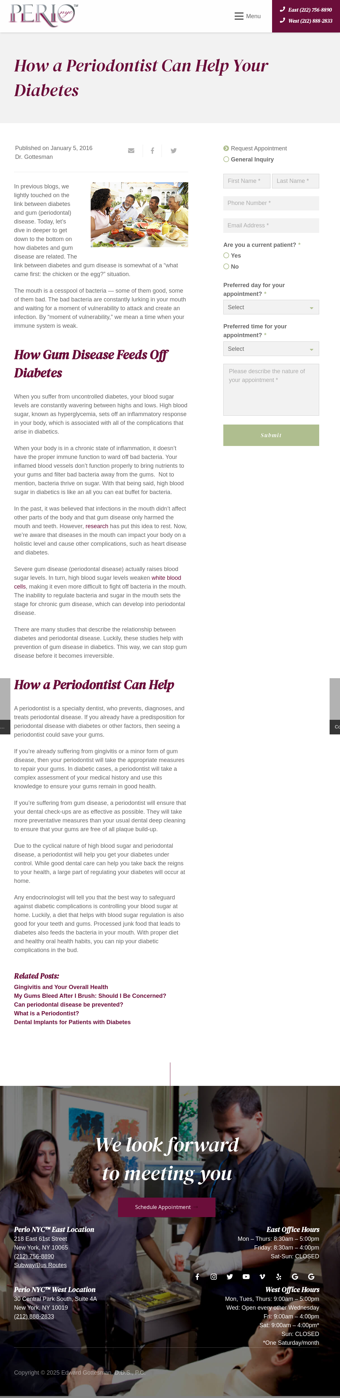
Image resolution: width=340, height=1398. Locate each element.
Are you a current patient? (261, 245)
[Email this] (133, 151)
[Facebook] (197, 1277)
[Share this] (152, 151)
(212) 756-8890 (34, 1256)
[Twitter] (230, 1277)
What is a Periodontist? (46, 1013)
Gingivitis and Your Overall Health (61, 987)
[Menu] (247, 16)
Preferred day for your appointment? (254, 289)
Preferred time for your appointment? (255, 330)
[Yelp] (278, 1277)
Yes (236, 255)
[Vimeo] (262, 1277)
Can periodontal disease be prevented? (68, 1004)
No (235, 266)
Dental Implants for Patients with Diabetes (72, 1022)
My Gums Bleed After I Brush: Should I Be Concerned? (90, 996)
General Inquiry (252, 159)
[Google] (295, 1277)
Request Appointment (259, 148)
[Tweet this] (171, 151)
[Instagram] (213, 1277)
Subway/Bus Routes (40, 1265)
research (96, 526)
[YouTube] (246, 1277)
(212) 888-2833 (34, 1316)
